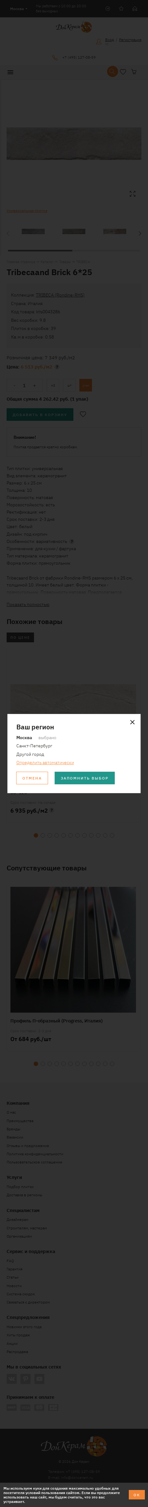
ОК (137, 1494)
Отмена (32, 777)
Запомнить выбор (85, 777)
